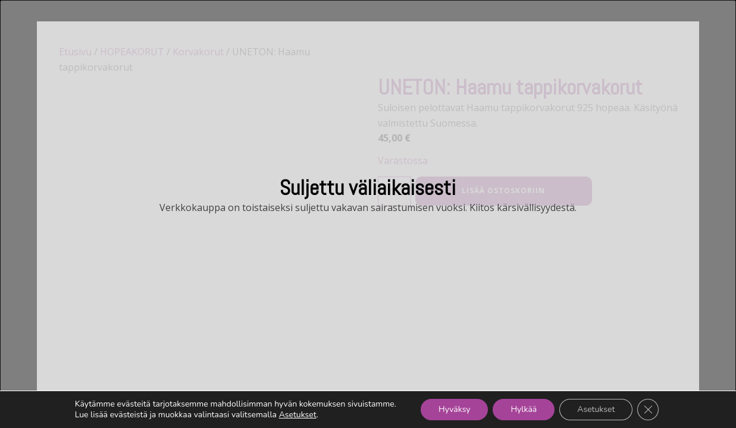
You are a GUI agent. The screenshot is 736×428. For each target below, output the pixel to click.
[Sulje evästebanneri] (648, 409)
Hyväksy (454, 409)
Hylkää (523, 409)
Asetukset (298, 415)
